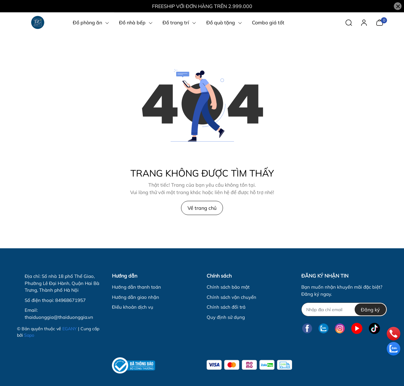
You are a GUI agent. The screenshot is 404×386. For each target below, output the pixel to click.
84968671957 (70, 300)
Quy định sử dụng (226, 317)
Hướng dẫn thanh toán (136, 287)
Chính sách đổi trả (226, 307)
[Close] (398, 6)
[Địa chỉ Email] (344, 309)
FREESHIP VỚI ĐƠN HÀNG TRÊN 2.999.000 (202, 6)
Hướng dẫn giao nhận (135, 297)
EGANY (69, 328)
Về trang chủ (202, 208)
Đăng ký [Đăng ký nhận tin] (370, 310)
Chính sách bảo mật (228, 287)
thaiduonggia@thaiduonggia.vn (59, 317)
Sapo (29, 335)
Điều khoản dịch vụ (132, 307)
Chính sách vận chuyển (231, 297)
